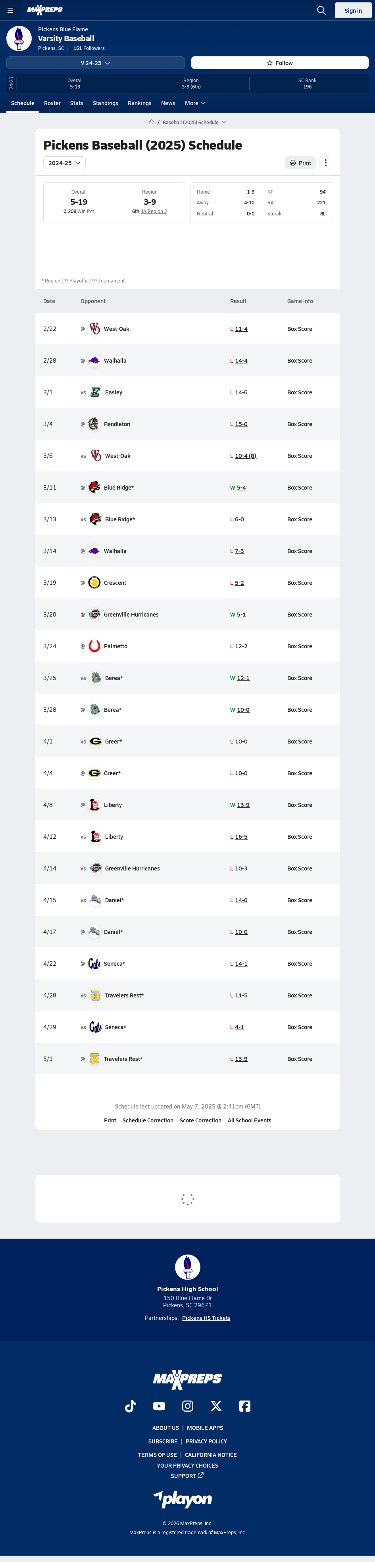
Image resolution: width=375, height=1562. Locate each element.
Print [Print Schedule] (300, 162)
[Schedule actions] (325, 162)
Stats (76, 103)
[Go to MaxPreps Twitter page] (216, 1407)
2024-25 (64, 162)
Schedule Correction (148, 1120)
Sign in (353, 10)
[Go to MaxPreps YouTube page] (159, 1407)
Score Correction (200, 1120)
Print (110, 1120)
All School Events (249, 1120)
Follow (280, 63)
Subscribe (163, 1441)
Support (187, 1475)
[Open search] (321, 10)
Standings (105, 103)
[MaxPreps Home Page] (151, 122)
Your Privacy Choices (187, 1465)
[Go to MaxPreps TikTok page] (130, 1407)
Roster (52, 103)
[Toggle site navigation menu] (10, 10)
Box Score (299, 328)
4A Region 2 (153, 211)
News (168, 103)
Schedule (23, 103)
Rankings (140, 103)
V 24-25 (95, 63)
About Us (165, 1427)
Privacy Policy (206, 1441)
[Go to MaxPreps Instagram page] (187, 1407)
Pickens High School (187, 1274)
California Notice (211, 1455)
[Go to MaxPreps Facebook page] (244, 1407)
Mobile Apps (205, 1427)
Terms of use (157, 1455)
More (194, 103)
